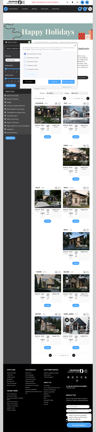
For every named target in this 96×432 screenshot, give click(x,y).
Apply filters (10, 138)
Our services (30, 370)
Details (47, 137)
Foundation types (12, 116)
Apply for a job (11, 408)
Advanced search (11, 373)
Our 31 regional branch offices (52, 388)
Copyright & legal (48, 400)
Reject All (54, 81)
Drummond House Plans (41, 42)
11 (82, 98)
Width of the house (13, 119)
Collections (25, 8)
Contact (46, 404)
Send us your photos (12, 404)
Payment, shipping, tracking (51, 373)
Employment (47, 396)
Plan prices (28, 373)
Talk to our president (12, 406)
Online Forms (12, 391)
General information (12, 402)
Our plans (11, 370)
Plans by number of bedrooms (69, 42)
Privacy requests (11, 410)
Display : (67, 93)
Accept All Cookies (68, 81)
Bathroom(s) (9, 75)
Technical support (48, 377)
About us (47, 382)
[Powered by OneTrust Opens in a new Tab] (69, 87)
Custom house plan (30, 379)
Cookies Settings (30, 74)
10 (79, 98)
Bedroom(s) (9, 65)
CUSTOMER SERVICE (51, 370)
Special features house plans (15, 109)
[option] (48, 115)
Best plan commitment (50, 390)
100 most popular (11, 383)
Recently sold (10, 381)
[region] (48, 66)
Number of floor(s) (13, 99)
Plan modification (30, 377)
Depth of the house (13, 122)
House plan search (13, 8)
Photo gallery (44, 8)
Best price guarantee (49, 392)
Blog (45, 398)
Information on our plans (32, 385)
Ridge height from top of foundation (18, 126)
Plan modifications (12, 394)
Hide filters (12, 42)
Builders (27, 387)
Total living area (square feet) (16, 112)
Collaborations (11, 377)
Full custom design (12, 396)
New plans (34, 8)
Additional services (30, 383)
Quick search (11, 85)
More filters (10, 91)
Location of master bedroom (16, 106)
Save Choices (29, 81)
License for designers (31, 389)
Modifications (55, 8)
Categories (10, 129)
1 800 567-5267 (70, 388)
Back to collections (13, 48)
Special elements (12, 132)
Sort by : (42, 93)
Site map (46, 402)
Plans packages (29, 375)
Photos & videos (11, 385)
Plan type (8, 56)
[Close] (75, 45)
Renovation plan (29, 381)
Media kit (46, 394)
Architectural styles (13, 95)
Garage (9, 102)
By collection (54, 42)
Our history (47, 385)
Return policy (47, 375)
